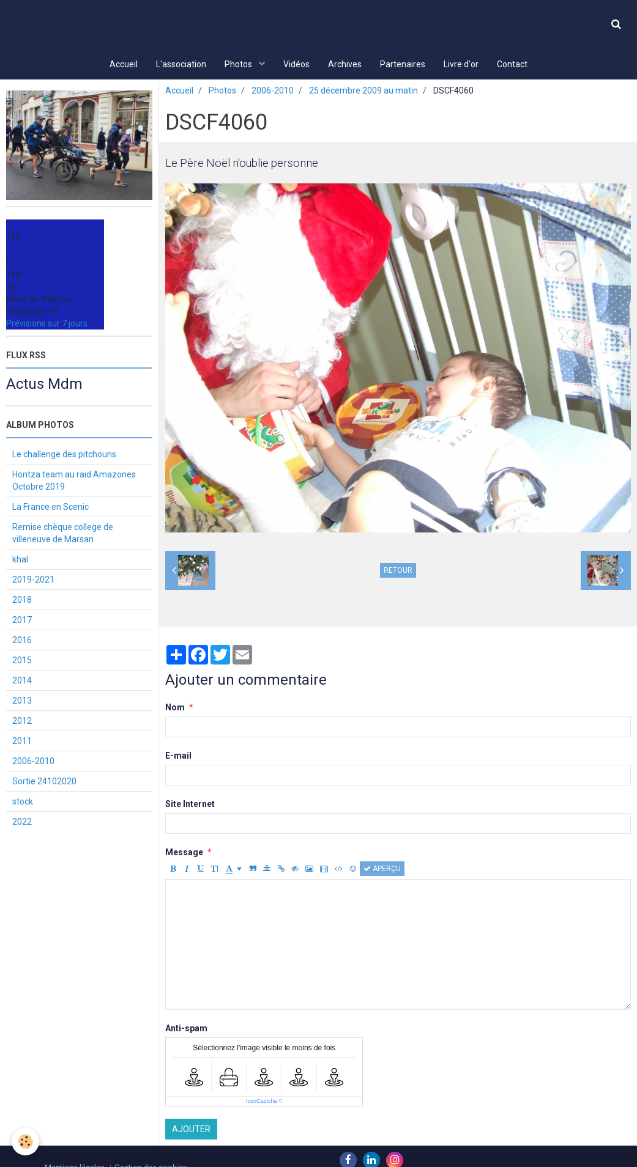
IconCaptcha (261, 1102)
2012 (22, 722)
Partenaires (402, 64)
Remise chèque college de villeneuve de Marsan (62, 534)
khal (20, 560)
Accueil (124, 64)
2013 (22, 702)
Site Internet (190, 805)
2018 (22, 601)
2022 (22, 823)
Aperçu (382, 870)
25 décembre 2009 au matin (363, 92)
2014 (22, 682)
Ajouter (191, 1130)
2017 (22, 621)
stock (22, 803)
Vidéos (296, 64)
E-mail (178, 757)
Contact (512, 64)
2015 (22, 661)
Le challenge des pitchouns (64, 455)
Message (184, 853)
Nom (175, 708)
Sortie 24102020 (44, 782)
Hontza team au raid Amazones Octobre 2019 (74, 482)
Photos (239, 64)
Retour (398, 571)
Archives (345, 64)
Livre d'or (461, 64)
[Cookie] (26, 1141)
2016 (22, 641)
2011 (22, 742)
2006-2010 (272, 92)
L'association (181, 64)
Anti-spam (186, 1029)
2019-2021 (33, 581)
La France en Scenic (50, 508)
